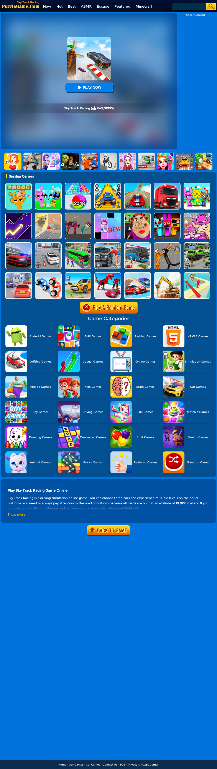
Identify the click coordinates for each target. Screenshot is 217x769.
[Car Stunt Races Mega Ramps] (137, 273)
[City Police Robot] (107, 273)
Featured (122, 6)
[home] (20, 6)
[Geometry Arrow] (18, 214)
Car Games (93, 764)
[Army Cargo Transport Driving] (197, 244)
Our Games (76, 764)
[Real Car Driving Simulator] (18, 244)
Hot (59, 6)
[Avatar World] (197, 214)
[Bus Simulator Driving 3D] (137, 244)
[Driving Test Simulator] (18, 273)
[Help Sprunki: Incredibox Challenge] (18, 184)
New (47, 6)
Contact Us (110, 764)
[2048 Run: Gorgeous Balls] (78, 184)
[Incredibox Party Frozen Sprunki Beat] (48, 184)
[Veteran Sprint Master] (107, 184)
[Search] (189, 6)
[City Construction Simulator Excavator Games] (167, 273)
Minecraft (144, 6)
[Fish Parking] (48, 244)
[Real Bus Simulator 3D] (78, 244)
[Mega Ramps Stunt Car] (137, 184)
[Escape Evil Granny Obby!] (137, 214)
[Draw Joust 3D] (48, 273)
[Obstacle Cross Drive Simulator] (167, 184)
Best (72, 6)
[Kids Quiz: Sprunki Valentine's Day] (197, 184)
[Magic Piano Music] (107, 214)
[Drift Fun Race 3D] (197, 273)
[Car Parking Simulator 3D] (78, 273)
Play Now (89, 87)
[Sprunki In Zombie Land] (167, 214)
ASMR (86, 6)
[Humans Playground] (167, 244)
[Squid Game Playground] (78, 214)
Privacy (132, 764)
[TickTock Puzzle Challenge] (48, 214)
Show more (16, 514)
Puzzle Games (150, 764)
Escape (103, 6)
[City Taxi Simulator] (107, 244)
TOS (122, 764)
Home (62, 764)
